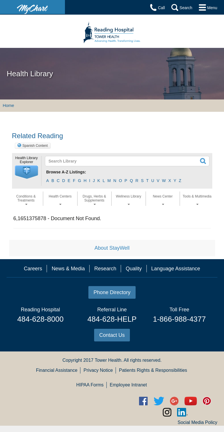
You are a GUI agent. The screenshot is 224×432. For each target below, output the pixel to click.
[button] (26, 172)
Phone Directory (112, 292)
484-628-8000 (40, 319)
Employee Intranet (128, 384)
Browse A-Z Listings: (66, 172)
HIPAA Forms (90, 384)
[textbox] (110, 161)
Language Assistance (175, 268)
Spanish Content (35, 146)
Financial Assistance (57, 370)
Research (105, 268)
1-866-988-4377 (179, 319)
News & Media (68, 268)
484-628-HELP (111, 319)
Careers (33, 268)
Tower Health (108, 360)
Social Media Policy (197, 422)
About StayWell (112, 248)
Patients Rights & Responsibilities (153, 370)
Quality (134, 268)
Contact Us (112, 335)
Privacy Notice (98, 370)
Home (8, 105)
